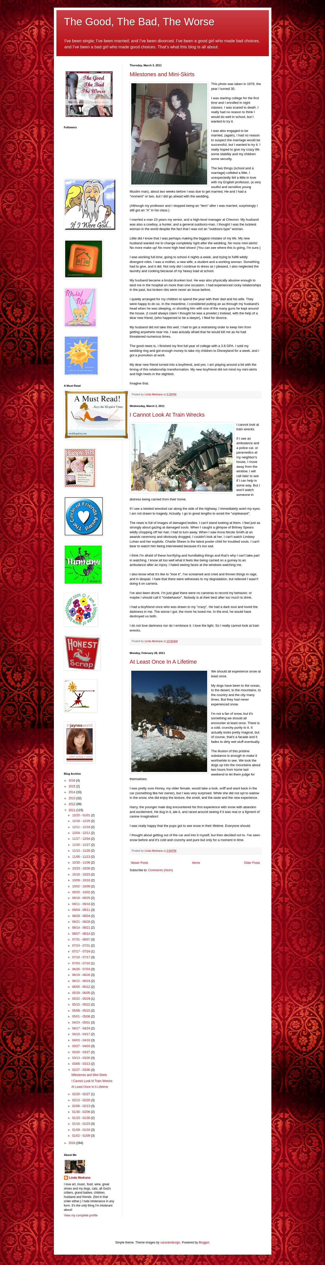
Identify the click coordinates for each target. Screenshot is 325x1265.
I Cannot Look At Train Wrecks (167, 415)
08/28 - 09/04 (81, 916)
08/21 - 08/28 (81, 922)
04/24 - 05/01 (81, 1022)
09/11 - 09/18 (81, 904)
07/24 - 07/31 (81, 945)
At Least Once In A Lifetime (163, 662)
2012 (72, 804)
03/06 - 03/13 (81, 1064)
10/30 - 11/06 (81, 862)
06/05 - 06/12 (81, 987)
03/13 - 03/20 (81, 1058)
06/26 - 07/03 (81, 969)
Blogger (204, 1242)
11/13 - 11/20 (81, 850)
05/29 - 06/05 (81, 993)
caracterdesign (170, 1242)
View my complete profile (81, 1215)
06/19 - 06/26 (81, 975)
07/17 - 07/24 (81, 951)
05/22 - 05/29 (81, 999)
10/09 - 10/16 (81, 880)
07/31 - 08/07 (81, 939)
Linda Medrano (80, 1177)
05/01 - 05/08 (81, 1016)
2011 (72, 810)
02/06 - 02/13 (81, 1106)
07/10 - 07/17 (81, 957)
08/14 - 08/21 (81, 927)
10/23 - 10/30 (81, 868)
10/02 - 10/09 (81, 886)
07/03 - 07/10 (81, 963)
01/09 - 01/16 (81, 1130)
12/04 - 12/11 (81, 833)
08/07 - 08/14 (81, 933)
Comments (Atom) (160, 870)
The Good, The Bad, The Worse (139, 22)
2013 (72, 798)
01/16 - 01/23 (81, 1124)
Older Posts (252, 863)
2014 (72, 792)
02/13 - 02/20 (81, 1100)
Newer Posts (139, 863)
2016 (72, 780)
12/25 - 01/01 (81, 815)
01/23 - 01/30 (81, 1118)
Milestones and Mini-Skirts (162, 74)
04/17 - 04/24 (81, 1028)
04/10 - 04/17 (81, 1034)
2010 (72, 1143)
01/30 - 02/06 (81, 1112)
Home (196, 863)
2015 (72, 786)
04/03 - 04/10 (81, 1040)
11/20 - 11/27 (81, 845)
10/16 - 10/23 (81, 874)
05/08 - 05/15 (81, 1010)
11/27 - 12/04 (81, 839)
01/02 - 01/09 (81, 1135)
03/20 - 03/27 (81, 1052)
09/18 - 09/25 (81, 898)
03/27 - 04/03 (81, 1046)
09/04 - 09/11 (81, 910)
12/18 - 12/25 (81, 821)
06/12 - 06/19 (81, 981)
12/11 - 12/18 (81, 827)
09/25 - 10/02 (81, 892)
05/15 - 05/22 (81, 1004)
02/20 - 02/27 (81, 1094)
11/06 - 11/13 (81, 857)
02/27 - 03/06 (81, 1070)
